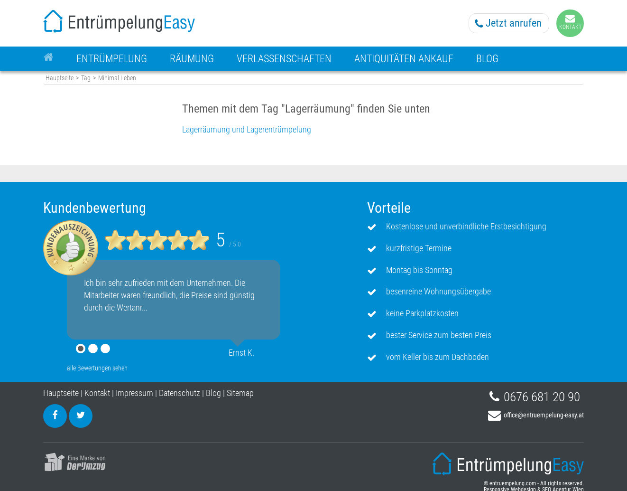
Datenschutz (179, 393)
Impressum (134, 393)
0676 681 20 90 (542, 397)
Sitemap (240, 393)
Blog (213, 393)
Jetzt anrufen (514, 23)
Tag (86, 78)
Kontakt (97, 393)
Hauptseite (60, 78)
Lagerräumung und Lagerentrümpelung (246, 129)
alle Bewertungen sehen (97, 368)
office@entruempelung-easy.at (544, 415)
